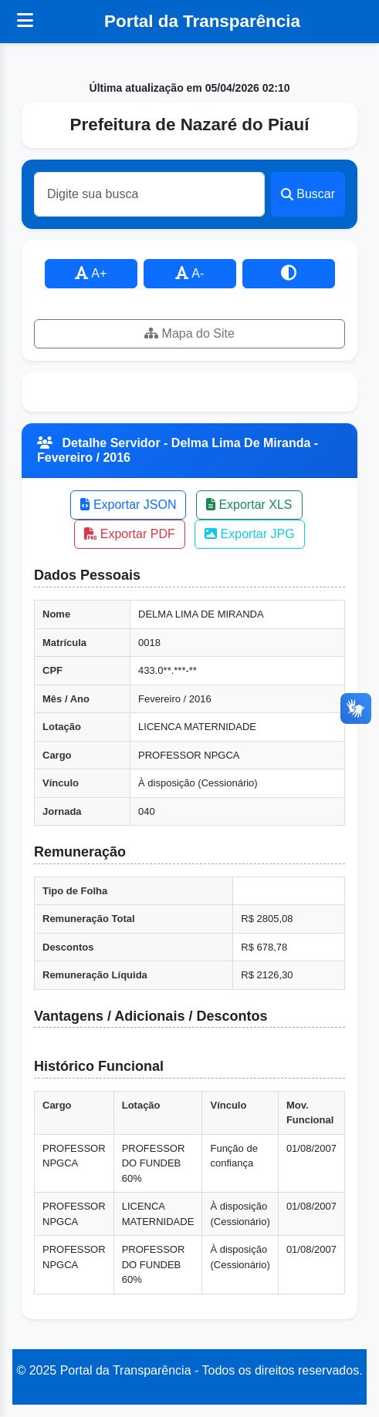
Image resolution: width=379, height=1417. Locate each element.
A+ (91, 273)
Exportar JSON (128, 504)
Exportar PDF (129, 533)
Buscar (308, 193)
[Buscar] (149, 194)
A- (190, 273)
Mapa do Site (189, 333)
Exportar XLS (249, 504)
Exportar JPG (249, 533)
